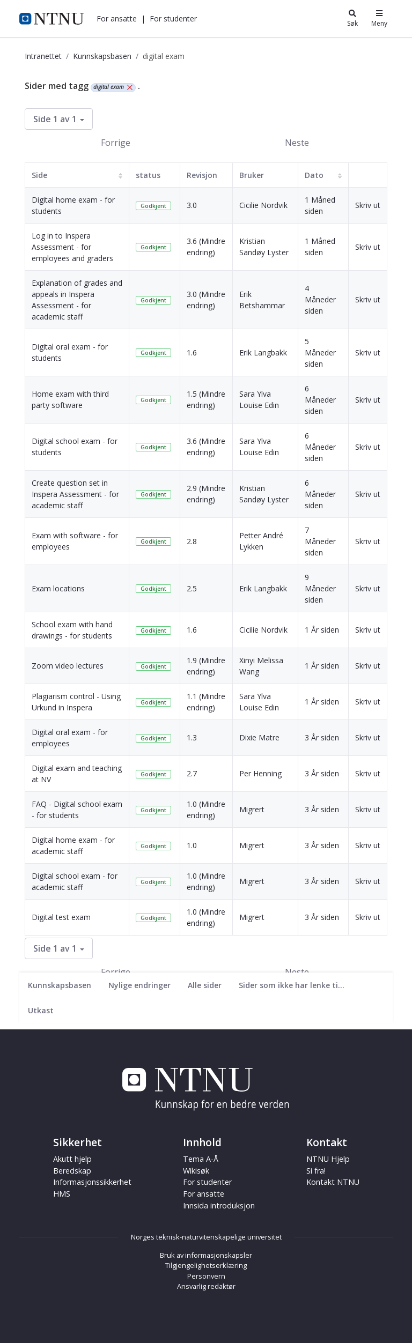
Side (39, 175)
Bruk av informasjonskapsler (206, 1255)
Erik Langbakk (263, 352)
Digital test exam (61, 917)
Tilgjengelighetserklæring (206, 1265)
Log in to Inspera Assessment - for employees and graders (72, 247)
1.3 (192, 737)
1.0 (192, 845)
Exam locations (58, 588)
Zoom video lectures (68, 666)
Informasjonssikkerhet (92, 1182)
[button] (117, 18)
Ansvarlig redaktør (206, 1286)
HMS (61, 1194)
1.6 (192, 352)
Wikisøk (196, 1171)
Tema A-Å (200, 1159)
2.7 (192, 773)
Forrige (115, 143)
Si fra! (316, 1171)
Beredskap (72, 1171)
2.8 (192, 541)
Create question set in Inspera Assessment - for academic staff (75, 494)
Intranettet (43, 56)
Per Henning (260, 773)
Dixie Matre (259, 737)
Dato (314, 175)
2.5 (192, 588)
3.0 (192, 205)
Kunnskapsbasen (102, 56)
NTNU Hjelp (328, 1159)
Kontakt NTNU (332, 1182)
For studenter (173, 18)
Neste (297, 143)
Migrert (251, 809)
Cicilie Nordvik (263, 205)
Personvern (206, 1276)
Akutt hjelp (72, 1159)
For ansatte (117, 18)
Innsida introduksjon (219, 1205)
